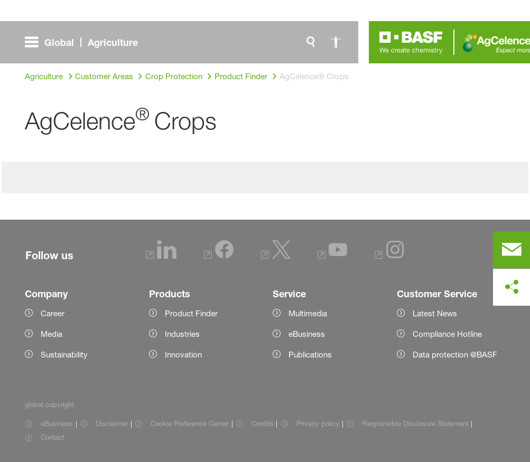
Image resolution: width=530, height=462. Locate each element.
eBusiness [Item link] (57, 423)
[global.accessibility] (336, 42)
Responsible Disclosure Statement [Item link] (415, 423)
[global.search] (310, 42)
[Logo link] (411, 42)
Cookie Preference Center (190, 423)
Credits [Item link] (263, 423)
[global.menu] (85, 42)
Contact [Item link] (52, 437)
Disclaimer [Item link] (112, 423)
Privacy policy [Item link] (318, 423)
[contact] (511, 249)
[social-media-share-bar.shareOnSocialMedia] (511, 287)
